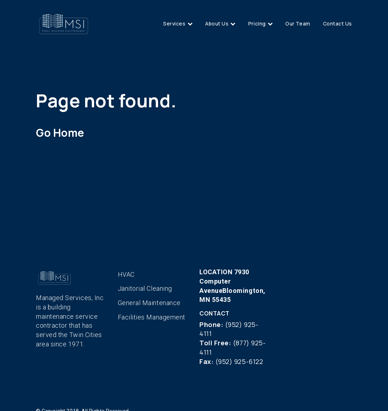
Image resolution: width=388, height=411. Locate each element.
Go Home (60, 132)
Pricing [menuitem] (257, 23)
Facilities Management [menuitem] (151, 317)
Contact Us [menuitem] (337, 23)
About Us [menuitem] (216, 23)
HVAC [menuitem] (126, 274)
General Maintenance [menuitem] (149, 303)
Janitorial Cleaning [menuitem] (145, 288)
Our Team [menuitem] (297, 23)
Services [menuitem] (174, 23)
